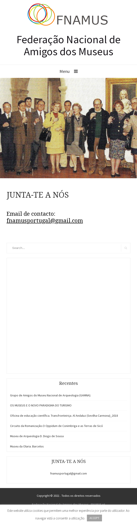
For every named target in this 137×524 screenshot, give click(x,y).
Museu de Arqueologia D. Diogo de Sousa (37, 436)
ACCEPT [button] (94, 518)
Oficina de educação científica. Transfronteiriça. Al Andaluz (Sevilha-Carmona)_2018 (64, 416)
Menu (65, 71)
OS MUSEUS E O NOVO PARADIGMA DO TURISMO (41, 405)
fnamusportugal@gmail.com (68, 473)
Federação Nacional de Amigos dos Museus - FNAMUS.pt (68, 504)
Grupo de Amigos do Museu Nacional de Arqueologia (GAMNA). (50, 395)
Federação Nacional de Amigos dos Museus (69, 45)
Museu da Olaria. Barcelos (27, 446)
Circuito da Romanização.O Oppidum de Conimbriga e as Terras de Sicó (56, 426)
